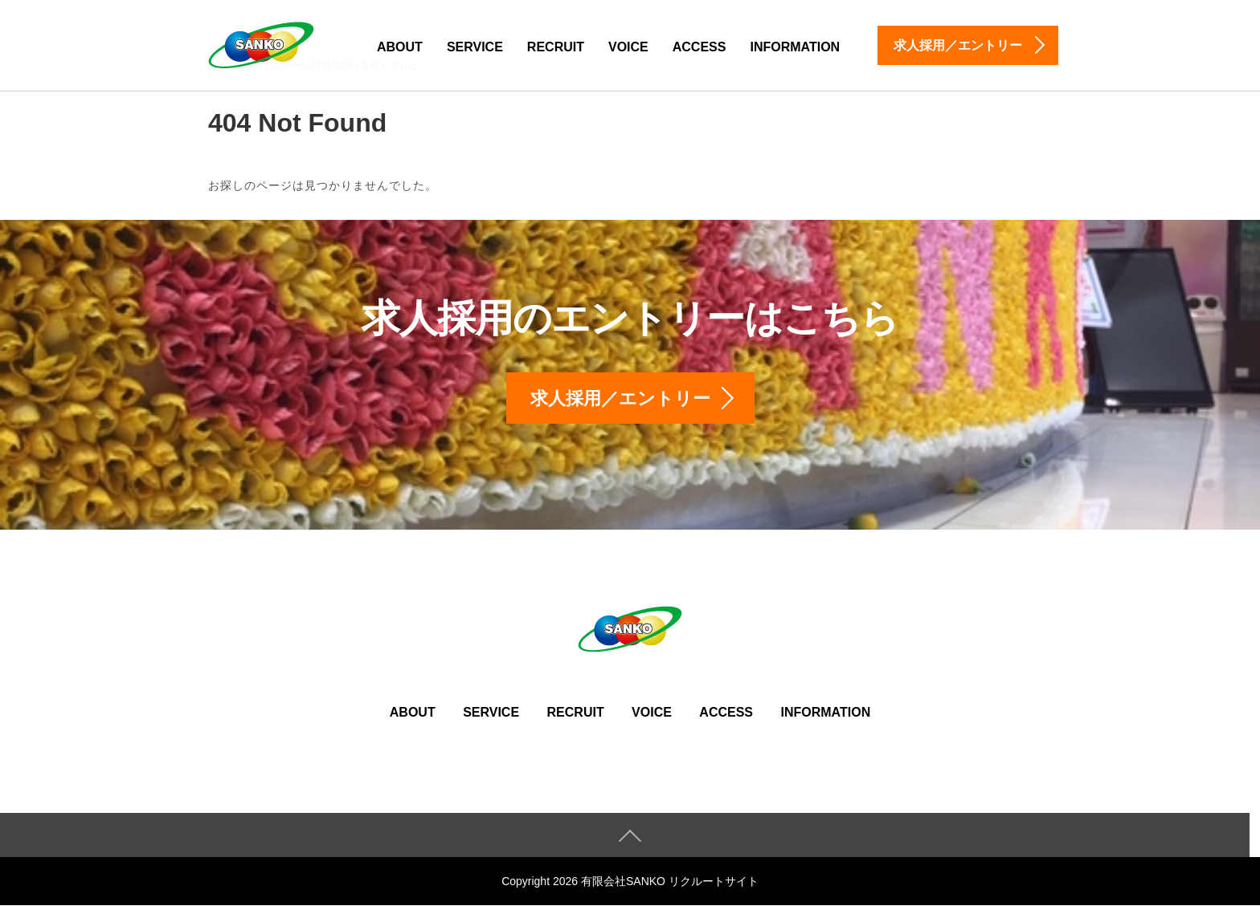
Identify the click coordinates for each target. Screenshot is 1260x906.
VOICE (628, 47)
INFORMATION (795, 47)
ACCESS (699, 47)
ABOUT (400, 47)
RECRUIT (555, 47)
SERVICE (475, 47)
